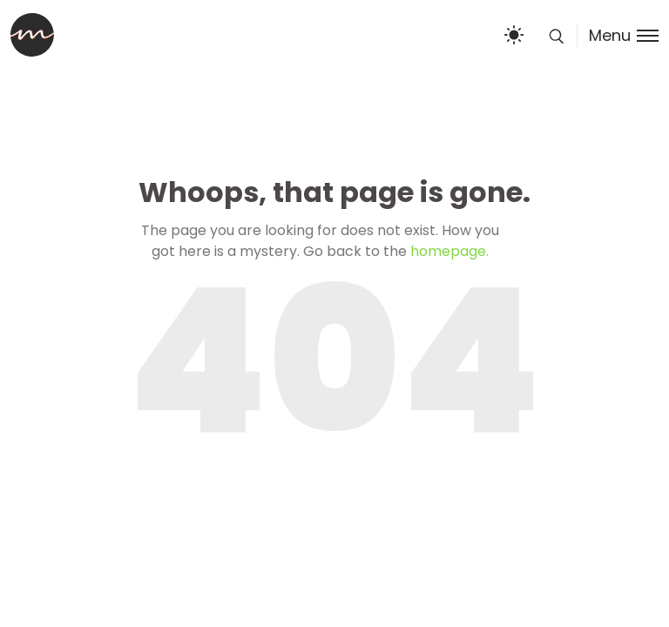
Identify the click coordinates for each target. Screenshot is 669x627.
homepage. (449, 251)
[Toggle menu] (618, 35)
